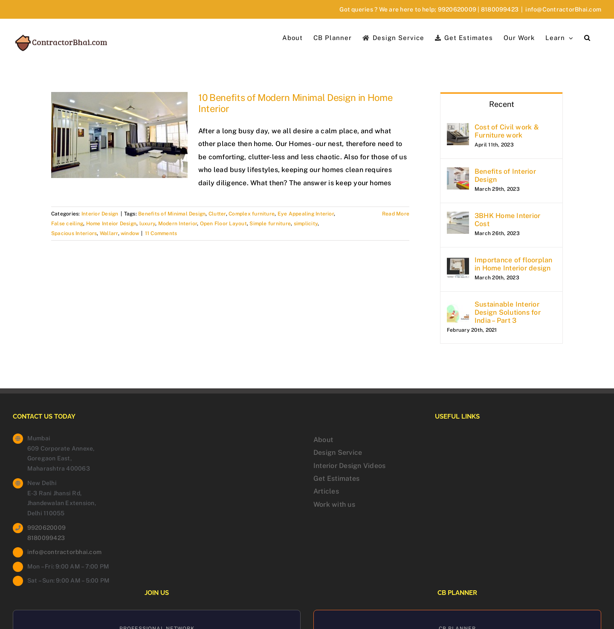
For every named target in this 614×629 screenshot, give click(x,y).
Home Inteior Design (111, 224)
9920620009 (457, 9)
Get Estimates (336, 478)
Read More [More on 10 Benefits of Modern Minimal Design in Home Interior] (395, 214)
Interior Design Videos (349, 466)
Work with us (334, 504)
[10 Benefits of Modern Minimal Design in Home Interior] (119, 135)
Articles (326, 491)
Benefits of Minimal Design (172, 214)
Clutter (217, 214)
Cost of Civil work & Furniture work (507, 131)
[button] (587, 37)
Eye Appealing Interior (306, 214)
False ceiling (67, 224)
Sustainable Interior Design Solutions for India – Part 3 (508, 312)
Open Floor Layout (223, 224)
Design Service (337, 452)
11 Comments (161, 233)
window (130, 233)
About (323, 440)
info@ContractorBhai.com (563, 9)
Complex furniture (252, 214)
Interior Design (100, 214)
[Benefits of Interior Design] (458, 173)
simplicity (306, 224)
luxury (147, 224)
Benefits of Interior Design (505, 175)
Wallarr (109, 233)
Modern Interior (177, 224)
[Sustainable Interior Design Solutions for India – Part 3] (458, 306)
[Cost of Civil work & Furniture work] (458, 129)
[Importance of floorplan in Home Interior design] (458, 262)
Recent (501, 104)
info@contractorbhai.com (64, 552)
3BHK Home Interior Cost (507, 220)
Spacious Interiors (74, 233)
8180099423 (499, 9)
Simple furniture (270, 224)
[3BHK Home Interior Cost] (458, 218)
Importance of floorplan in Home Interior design (514, 264)
